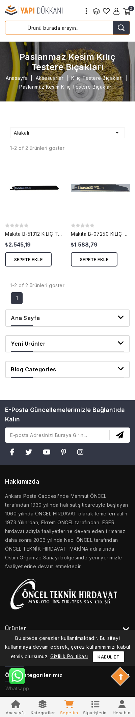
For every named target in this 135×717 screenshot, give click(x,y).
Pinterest (66, 453)
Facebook (14, 453)
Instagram (82, 453)
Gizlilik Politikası (69, 656)
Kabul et (108, 657)
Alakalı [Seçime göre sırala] (67, 133)
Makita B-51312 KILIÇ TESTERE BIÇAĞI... (51, 234)
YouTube (49, 453)
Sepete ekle (28, 259)
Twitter (30, 453)
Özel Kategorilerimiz (33, 675)
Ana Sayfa (25, 318)
